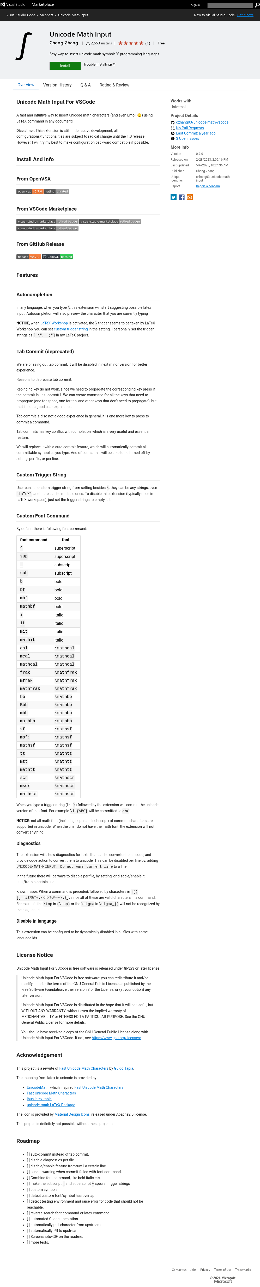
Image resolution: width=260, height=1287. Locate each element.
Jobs (193, 1269)
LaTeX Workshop (54, 323)
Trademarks (243, 1269)
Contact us (179, 1269)
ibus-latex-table (39, 1099)
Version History (57, 85)
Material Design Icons (72, 1114)
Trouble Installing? (99, 64)
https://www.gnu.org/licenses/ (116, 1038)
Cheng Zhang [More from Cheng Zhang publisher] (64, 42)
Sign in (195, 5)
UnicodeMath (38, 1087)
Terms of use (222, 1269)
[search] (230, 5)
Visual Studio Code (21, 15)
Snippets (46, 15)
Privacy (205, 1269)
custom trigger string (71, 329)
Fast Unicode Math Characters (83, 1068)
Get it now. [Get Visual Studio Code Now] (245, 15)
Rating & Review (114, 85)
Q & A (86, 85)
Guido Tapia (123, 1068)
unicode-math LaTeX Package (51, 1105)
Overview (25, 84)
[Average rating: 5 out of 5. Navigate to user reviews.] (133, 43)
